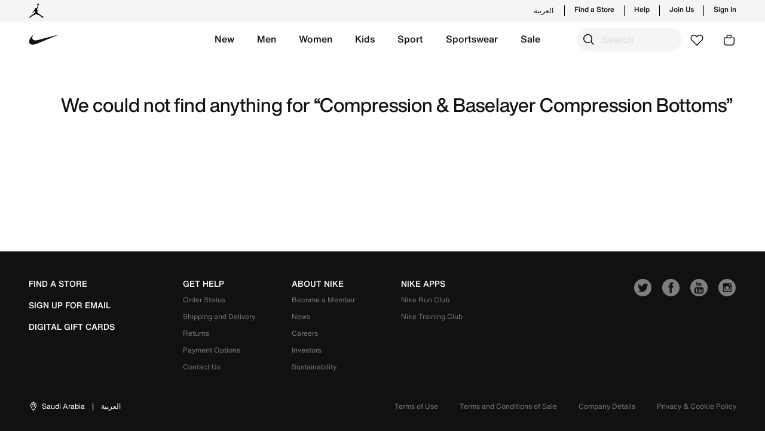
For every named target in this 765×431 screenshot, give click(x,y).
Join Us (681, 9)
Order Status (204, 300)
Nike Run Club (425, 300)
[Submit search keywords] (589, 39)
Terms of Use (416, 406)
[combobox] (629, 39)
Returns (196, 333)
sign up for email (70, 305)
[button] (224, 39)
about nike (318, 283)
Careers (305, 333)
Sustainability (314, 367)
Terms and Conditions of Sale (508, 406)
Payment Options (211, 350)
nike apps (423, 283)
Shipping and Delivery (219, 316)
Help (642, 9)
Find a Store (594, 9)
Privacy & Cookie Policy (696, 406)
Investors (307, 350)
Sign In (725, 9)
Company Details (607, 406)
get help (203, 283)
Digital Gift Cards (72, 326)
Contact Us (202, 367)
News (301, 316)
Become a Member (323, 300)
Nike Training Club (432, 316)
